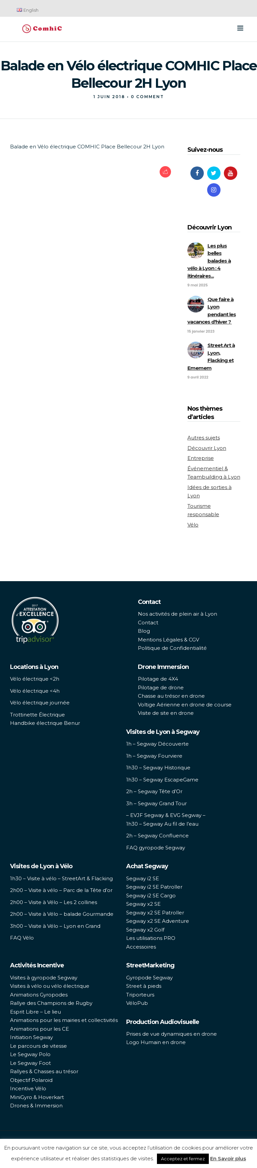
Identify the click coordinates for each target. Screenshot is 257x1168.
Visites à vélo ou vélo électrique (49, 986)
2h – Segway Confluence (157, 835)
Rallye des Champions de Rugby (51, 1003)
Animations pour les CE (39, 1029)
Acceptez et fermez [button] (183, 1158)
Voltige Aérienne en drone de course (185, 704)
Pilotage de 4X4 (158, 679)
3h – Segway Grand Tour (156, 803)
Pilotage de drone (161, 687)
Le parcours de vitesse (38, 1046)
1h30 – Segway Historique (158, 767)
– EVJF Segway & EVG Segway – (165, 815)
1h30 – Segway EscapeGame (162, 779)
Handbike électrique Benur (45, 723)
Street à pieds (143, 986)
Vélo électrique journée (40, 702)
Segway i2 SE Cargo (151, 895)
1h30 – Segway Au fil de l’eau (162, 824)
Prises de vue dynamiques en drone (171, 1034)
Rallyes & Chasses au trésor (44, 1071)
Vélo (192, 525)
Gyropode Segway (149, 977)
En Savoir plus (228, 1158)
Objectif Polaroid (31, 1080)
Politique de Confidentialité (172, 648)
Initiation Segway (31, 1037)
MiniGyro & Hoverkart (37, 1097)
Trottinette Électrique (37, 714)
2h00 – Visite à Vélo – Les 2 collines (53, 902)
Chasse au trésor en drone (171, 696)
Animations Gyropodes (39, 994)
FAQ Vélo (22, 938)
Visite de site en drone (166, 713)
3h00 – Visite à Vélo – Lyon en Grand (55, 926)
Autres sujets (203, 437)
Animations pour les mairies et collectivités (64, 1020)
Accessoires (141, 947)
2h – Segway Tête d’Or (154, 791)
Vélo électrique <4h (35, 691)
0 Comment (147, 96)
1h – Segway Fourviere (154, 756)
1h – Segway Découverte (157, 744)
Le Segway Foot (30, 1063)
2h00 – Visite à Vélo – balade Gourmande (61, 914)
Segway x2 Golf (145, 929)
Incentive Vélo (28, 1088)
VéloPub (137, 1003)
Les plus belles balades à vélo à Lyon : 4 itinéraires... (209, 261)
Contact (148, 622)
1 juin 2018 (109, 96)
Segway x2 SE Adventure (157, 921)
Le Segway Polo (30, 1054)
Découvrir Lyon (206, 448)
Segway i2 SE (142, 878)
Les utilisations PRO (150, 938)
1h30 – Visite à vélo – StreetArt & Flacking (61, 878)
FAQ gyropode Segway (155, 847)
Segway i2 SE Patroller (154, 887)
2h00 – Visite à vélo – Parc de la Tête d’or (61, 890)
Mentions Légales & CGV (168, 639)
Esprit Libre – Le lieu (35, 1012)
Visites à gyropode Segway (43, 977)
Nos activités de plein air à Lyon (177, 614)
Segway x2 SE (143, 904)
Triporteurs (140, 994)
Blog (144, 631)
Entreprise (200, 458)
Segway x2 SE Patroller (155, 912)
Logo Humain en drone (156, 1042)
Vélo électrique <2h (34, 679)
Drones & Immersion (36, 1105)
